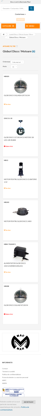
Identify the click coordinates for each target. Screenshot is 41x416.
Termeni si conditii (8, 371)
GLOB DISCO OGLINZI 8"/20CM (16, 305)
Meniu (30, 26)
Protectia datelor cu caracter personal (15, 377)
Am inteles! (28, 402)
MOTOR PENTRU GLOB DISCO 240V (17, 221)
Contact (5, 368)
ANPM (4, 383)
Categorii (8, 26)
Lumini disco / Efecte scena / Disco (21, 34)
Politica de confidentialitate (11, 374)
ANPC (4, 380)
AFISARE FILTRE (10, 46)
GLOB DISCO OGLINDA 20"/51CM (17, 95)
